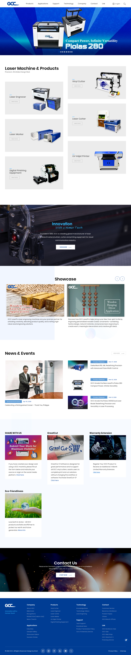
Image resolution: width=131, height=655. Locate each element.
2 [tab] (60, 51)
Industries (30, 629)
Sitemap (123, 651)
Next (122, 278)
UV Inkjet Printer (56, 619)
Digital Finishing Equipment (60, 622)
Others (104, 616)
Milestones (30, 611)
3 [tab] (62, 51)
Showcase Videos (33, 634)
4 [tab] (64, 51)
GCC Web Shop (107, 634)
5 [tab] (66, 51)
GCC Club (105, 632)
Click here (20, 475)
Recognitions (31, 614)
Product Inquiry (107, 614)
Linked (60, 651)
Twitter (71, 651)
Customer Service (108, 608)
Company (82, 3)
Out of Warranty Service (84, 632)
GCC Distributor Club (109, 629)
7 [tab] (70, 51)
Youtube (65, 651)
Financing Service (108, 640)
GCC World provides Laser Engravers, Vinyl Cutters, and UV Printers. (13, 3)
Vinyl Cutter (54, 608)
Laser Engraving (81, 614)
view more (77, 86)
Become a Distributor (109, 611)
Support (56, 3)
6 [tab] (68, 51)
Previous (117, 278)
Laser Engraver (55, 611)
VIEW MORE (65, 247)
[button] (116, 4)
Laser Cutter (55, 614)
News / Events (31, 619)
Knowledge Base (82, 608)
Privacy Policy (112, 651)
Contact (94, 3)
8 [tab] (71, 51)
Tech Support (81, 623)
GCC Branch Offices (109, 619)
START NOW (65, 575)
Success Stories (32, 637)
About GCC (30, 608)
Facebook (43, 651)
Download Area (81, 626)
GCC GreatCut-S (107, 637)
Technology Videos (82, 611)
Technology (68, 3)
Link (103, 3)
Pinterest (54, 651)
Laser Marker (55, 616)
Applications (43, 3)
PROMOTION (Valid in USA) (35, 616)
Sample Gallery (32, 632)
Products (29, 3)
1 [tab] (59, 51)
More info (21, 530)
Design (29, 651)
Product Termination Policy (85, 629)
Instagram (48, 651)
